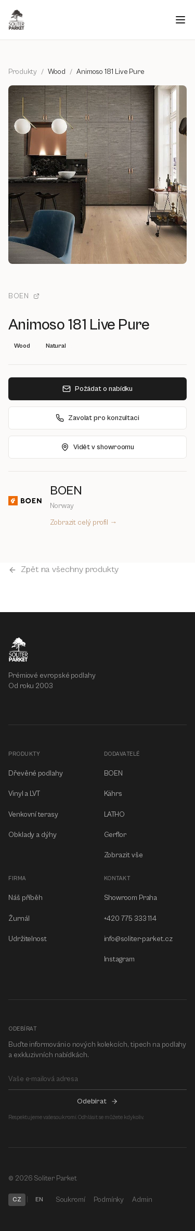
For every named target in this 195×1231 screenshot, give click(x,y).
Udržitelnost (27, 939)
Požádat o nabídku (97, 389)
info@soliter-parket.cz (138, 939)
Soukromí (70, 1200)
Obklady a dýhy (32, 835)
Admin (142, 1200)
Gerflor (115, 835)
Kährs (113, 794)
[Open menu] (180, 19)
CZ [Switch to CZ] (16, 1199)
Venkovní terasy (33, 814)
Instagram (119, 959)
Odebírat (97, 1101)
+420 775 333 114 (130, 919)
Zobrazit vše (123, 855)
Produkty (22, 72)
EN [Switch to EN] (39, 1199)
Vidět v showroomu (98, 447)
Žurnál (19, 919)
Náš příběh (25, 898)
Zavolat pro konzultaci (97, 418)
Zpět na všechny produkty (63, 569)
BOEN (24, 296)
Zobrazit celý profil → (83, 522)
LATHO (114, 814)
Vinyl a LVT (24, 794)
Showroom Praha (131, 898)
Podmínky (109, 1200)
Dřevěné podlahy (35, 773)
